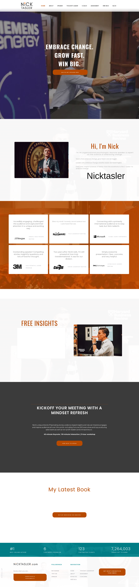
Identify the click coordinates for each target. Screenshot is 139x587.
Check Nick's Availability (30, 577)
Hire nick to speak (69, 443)
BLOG (114, 6)
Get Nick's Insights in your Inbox (112, 572)
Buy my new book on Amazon (69, 515)
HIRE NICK (106, 6)
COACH (84, 6)
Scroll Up (2, 573)
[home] (19, 6)
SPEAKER (60, 6)
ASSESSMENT (95, 6)
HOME (43, 6)
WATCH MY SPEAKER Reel (70, 72)
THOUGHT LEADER (72, 6)
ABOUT (51, 6)
